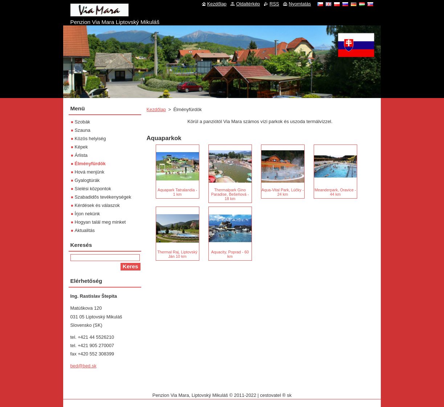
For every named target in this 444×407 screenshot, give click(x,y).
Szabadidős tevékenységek (103, 197)
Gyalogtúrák (87, 180)
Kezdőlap (156, 109)
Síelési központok (93, 188)
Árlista (81, 155)
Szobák (82, 122)
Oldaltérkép (248, 4)
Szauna (82, 130)
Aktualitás (85, 230)
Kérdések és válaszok (97, 205)
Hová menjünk (90, 172)
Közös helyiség (90, 138)
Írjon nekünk (87, 213)
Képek (81, 147)
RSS (274, 4)
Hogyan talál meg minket (100, 222)
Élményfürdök (90, 163)
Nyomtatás (300, 4)
